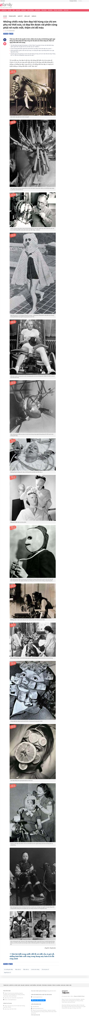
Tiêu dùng (43, 10)
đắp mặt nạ (26, 969)
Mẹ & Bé (18, 10)
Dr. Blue (2, 1)
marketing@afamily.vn (38, 997)
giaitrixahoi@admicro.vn (38, 1008)
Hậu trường (30, 10)
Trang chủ (5, 985)
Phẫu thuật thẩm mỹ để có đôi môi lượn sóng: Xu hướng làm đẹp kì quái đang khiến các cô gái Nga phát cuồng (32, 51)
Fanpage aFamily (72, 0)
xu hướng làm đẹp (8, 969)
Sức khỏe (37, 10)
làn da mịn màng (35, 969)
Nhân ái (34, 16)
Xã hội (9, 10)
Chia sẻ (6, 33)
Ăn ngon (50, 10)
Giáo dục (23, 10)
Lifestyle (4, 10)
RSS (70, 985)
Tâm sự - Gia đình (58, 10)
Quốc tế (20, 16)
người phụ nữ (7, 972)
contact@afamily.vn (12, 999)
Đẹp (14, 10)
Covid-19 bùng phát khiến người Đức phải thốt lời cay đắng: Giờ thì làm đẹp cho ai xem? (31, 48)
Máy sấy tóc (18, 969)
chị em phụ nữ (45, 969)
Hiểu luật (27, 16)
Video (67, 985)
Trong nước (12, 16)
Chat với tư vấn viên (38, 1000)
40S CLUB (66, 10)
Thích (11, 34)
